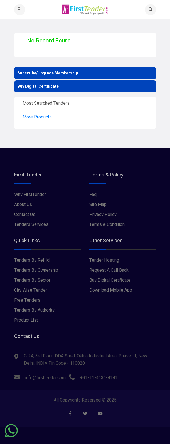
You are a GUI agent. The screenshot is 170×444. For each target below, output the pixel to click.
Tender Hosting (104, 260)
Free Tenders (27, 300)
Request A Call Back (109, 270)
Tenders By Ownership (36, 270)
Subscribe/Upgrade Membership (48, 73)
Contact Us (24, 214)
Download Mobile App (110, 290)
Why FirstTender (30, 194)
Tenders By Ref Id (32, 260)
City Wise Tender (30, 290)
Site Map (98, 204)
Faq (93, 194)
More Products (37, 117)
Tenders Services (31, 224)
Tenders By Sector (32, 280)
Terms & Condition (107, 224)
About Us (23, 204)
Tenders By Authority (34, 310)
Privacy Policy (103, 214)
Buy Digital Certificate (38, 86)
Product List (26, 320)
